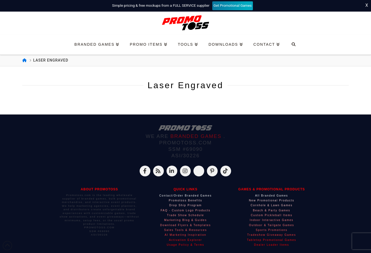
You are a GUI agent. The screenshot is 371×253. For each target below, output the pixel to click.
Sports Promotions (272, 230)
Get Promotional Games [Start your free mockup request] (233, 5)
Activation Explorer (185, 239)
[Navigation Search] (293, 44)
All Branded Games (271, 195)
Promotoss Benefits (185, 200)
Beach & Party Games (271, 210)
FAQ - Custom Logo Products (185, 210)
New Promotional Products (271, 200)
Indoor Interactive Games (271, 220)
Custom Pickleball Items (271, 215)
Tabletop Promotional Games (271, 239)
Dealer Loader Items (271, 244)
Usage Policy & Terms (185, 244)
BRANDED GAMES (196, 136)
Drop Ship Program (185, 205)
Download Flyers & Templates (185, 225)
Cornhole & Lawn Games (272, 205)
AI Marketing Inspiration (185, 234)
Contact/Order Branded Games (185, 195)
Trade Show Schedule (185, 215)
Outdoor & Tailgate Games (271, 225)
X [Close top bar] (366, 5)
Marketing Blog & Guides (185, 220)
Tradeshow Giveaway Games (271, 234)
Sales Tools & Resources (185, 230)
